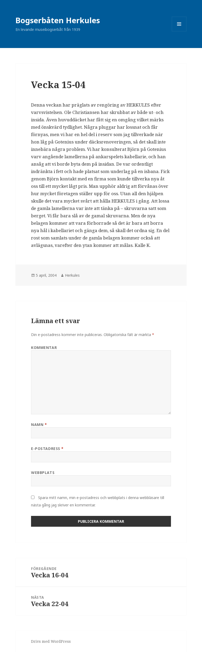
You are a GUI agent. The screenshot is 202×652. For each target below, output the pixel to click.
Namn (39, 424)
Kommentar (44, 347)
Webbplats (42, 472)
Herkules (72, 275)
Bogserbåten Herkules (58, 20)
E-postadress (47, 448)
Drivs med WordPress (51, 641)
